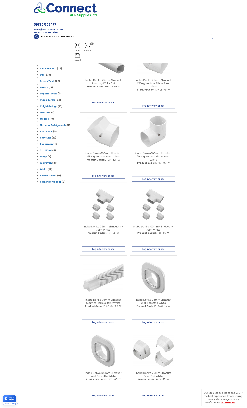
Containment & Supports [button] (73, 22)
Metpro (44, 118)
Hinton (44, 86)
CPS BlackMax (48, 67)
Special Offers (203, 22)
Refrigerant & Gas (102, 22)
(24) (52, 55)
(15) (46, 86)
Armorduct (46, 42)
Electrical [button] (158, 22)
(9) (48, 130)
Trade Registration (132, 359)
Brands (44, 28)
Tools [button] (172, 22)
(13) (48, 137)
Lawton (44, 111)
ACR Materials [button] (44, 22)
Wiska (43, 168)
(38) (45, 74)
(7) (45, 155)
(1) (50, 92)
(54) (50, 99)
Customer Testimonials (102, 370)
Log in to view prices (101, 102)
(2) (47, 48)
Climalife (45, 61)
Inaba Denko (47, 99)
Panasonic (46, 130)
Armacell (45, 36)
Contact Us (95, 375)
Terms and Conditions (134, 375)
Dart (43, 74)
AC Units (185, 22)
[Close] (243, 392)
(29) (51, 67)
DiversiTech (47, 80)
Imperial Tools (48, 92)
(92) (50, 80)
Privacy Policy (129, 370)
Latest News (95, 364)
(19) (47, 118)
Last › (91, 332)
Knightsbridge (48, 105)
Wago (43, 155)
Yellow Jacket (48, 174)
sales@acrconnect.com (92, 12)
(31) (48, 36)
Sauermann (47, 143)
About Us (94, 359)
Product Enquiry (97, 381)
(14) (46, 168)
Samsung (45, 137)
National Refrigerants (53, 124)
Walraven (46, 162)
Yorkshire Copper (50, 181)
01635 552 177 (89, 7)
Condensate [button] (125, 22)
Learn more (228, 402)
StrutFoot (46, 149)
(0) (49, 42)
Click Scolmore (49, 55)
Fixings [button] (142, 22)
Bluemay (45, 48)
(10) (48, 61)
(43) (47, 111)
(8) (49, 143)
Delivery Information (133, 364)
